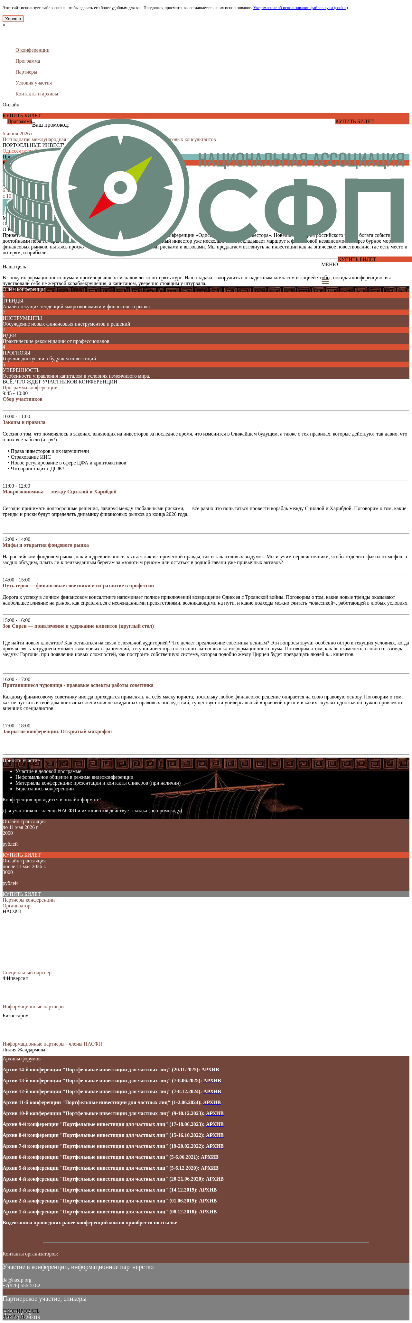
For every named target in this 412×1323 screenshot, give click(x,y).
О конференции (32, 50)
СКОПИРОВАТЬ (21, 1311)
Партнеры (26, 72)
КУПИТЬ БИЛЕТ (22, 115)
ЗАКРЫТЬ (14, 1316)
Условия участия (33, 83)
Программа (27, 61)
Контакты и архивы (36, 93)
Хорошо (13, 18)
